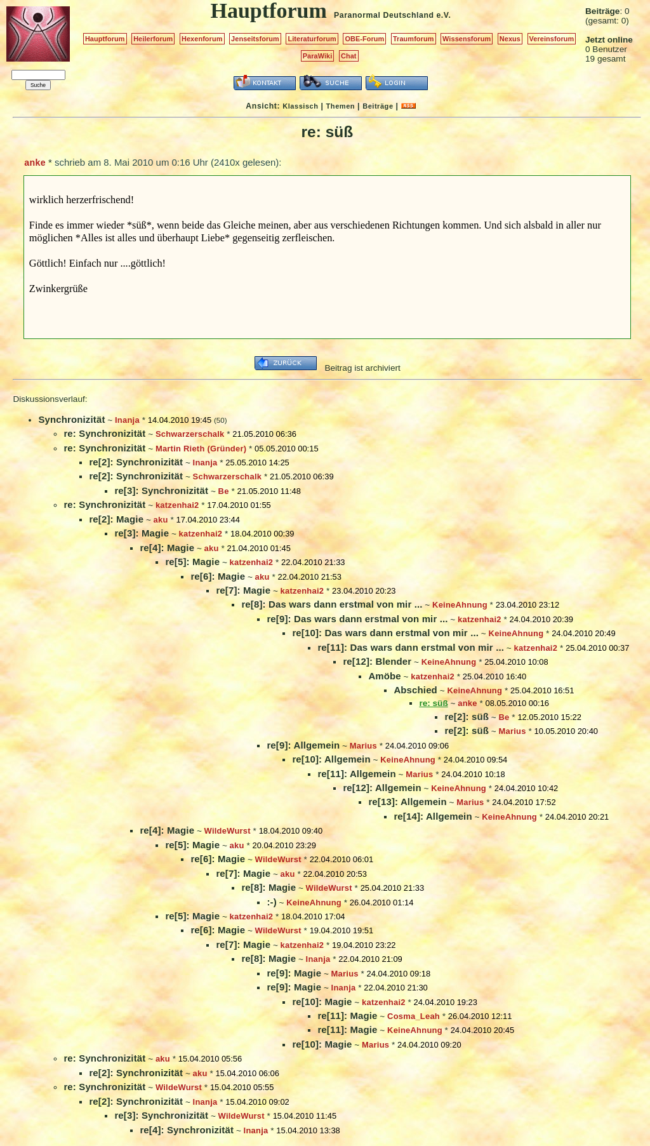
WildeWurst (227, 831)
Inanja (127, 420)
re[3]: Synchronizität (161, 490)
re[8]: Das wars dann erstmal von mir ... (331, 604)
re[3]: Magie (141, 533)
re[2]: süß (466, 716)
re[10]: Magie (322, 1001)
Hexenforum (202, 39)
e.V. (443, 15)
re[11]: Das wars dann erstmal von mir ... (410, 647)
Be (223, 491)
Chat (349, 56)
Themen (340, 106)
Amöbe (384, 675)
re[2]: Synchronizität (136, 461)
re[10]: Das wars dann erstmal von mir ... (385, 632)
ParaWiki (318, 56)
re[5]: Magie (192, 561)
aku (161, 519)
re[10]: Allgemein (331, 759)
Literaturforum (312, 39)
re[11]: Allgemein (356, 773)
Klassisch (300, 106)
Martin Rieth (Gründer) (201, 448)
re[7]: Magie (243, 590)
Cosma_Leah (413, 1016)
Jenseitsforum (255, 39)
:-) (271, 901)
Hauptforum (105, 39)
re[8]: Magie (268, 887)
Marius (512, 731)
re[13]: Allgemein (407, 801)
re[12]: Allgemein (382, 787)
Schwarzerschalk (190, 434)
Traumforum (413, 39)
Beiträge (377, 106)
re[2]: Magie (116, 519)
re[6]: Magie (217, 576)
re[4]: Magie (167, 547)
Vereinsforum (551, 39)
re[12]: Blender (377, 661)
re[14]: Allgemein (433, 816)
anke (35, 162)
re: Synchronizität (104, 433)
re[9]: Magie (294, 973)
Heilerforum (153, 39)
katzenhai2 (177, 505)
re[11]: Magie (347, 1015)
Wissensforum (466, 39)
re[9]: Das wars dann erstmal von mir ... (357, 618)
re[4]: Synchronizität (187, 1129)
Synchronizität (71, 419)
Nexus (510, 39)
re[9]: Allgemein (303, 745)
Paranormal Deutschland (384, 15)
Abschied (415, 689)
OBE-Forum (364, 39)
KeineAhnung (460, 605)
